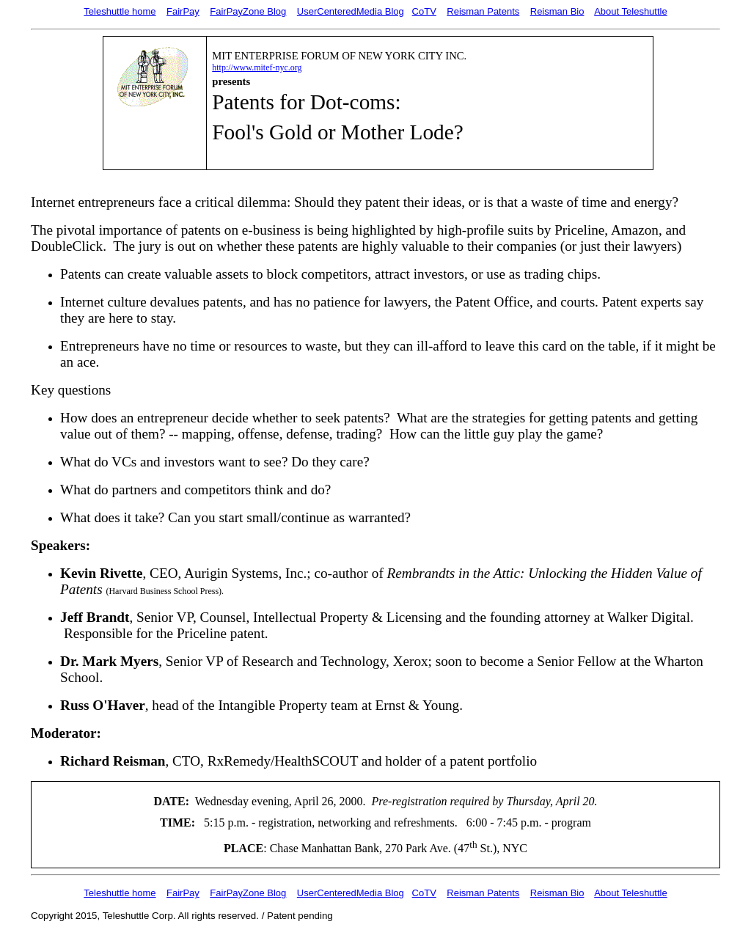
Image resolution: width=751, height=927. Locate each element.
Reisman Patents (483, 11)
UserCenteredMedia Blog (350, 11)
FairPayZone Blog (248, 11)
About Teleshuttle (630, 11)
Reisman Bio (557, 11)
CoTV (424, 11)
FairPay (182, 11)
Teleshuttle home (119, 11)
